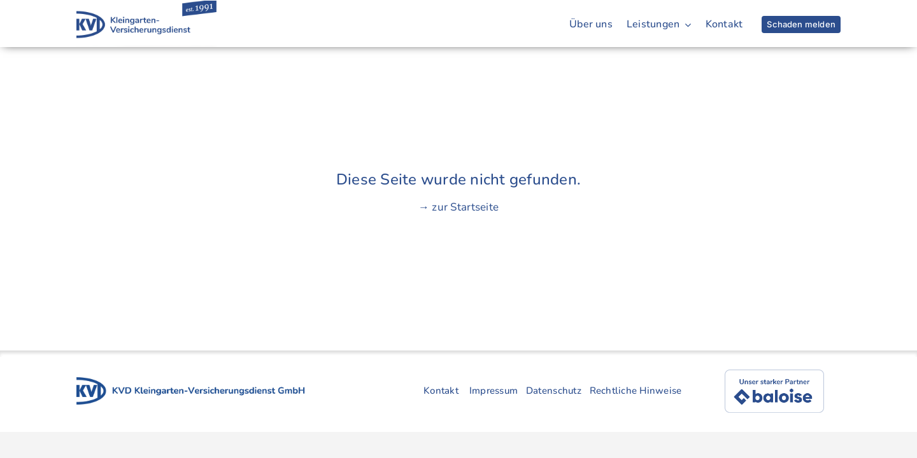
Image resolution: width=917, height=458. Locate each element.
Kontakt (440, 390)
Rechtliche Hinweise (636, 390)
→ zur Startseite (458, 207)
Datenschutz (553, 390)
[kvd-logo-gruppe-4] (191, 382)
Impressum (493, 390)
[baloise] (774, 375)
